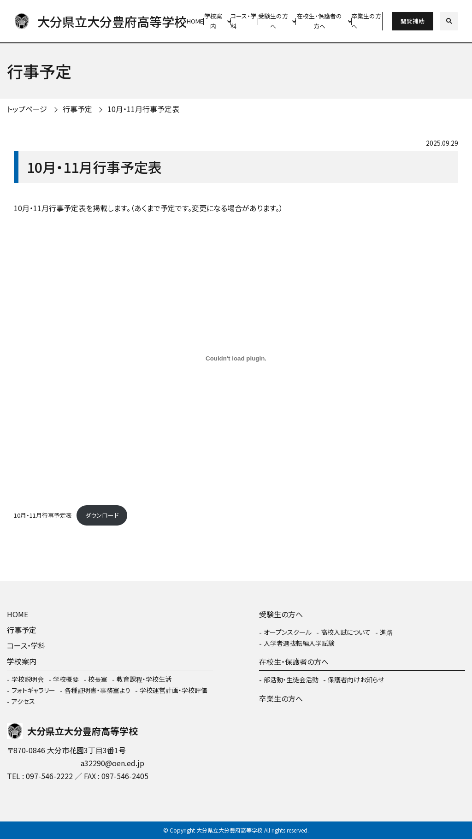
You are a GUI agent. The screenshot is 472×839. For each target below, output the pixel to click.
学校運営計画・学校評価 (173, 690)
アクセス (23, 701)
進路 (386, 632)
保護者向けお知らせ (356, 679)
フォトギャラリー (33, 690)
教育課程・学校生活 (144, 679)
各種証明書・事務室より (97, 690)
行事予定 (77, 108)
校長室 (97, 679)
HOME (195, 21)
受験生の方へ (273, 21)
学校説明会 (28, 679)
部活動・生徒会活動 (291, 679)
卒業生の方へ (366, 21)
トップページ (27, 108)
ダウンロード (101, 515)
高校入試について (346, 632)
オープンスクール (288, 632)
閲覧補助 (413, 21)
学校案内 (213, 21)
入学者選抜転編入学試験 (299, 643)
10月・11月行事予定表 (143, 108)
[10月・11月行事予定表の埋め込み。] (236, 358)
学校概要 (66, 679)
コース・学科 (243, 21)
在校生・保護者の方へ (319, 21)
